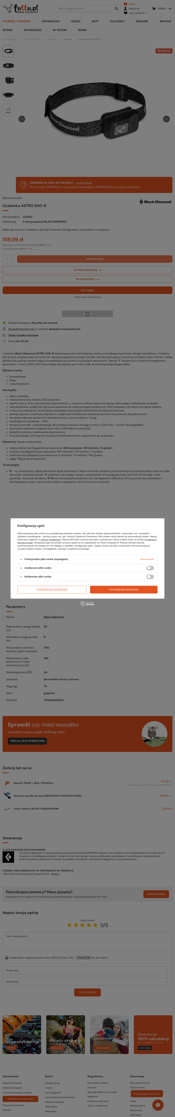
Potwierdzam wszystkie (123, 589)
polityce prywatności (51, 539)
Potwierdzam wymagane (52, 589)
